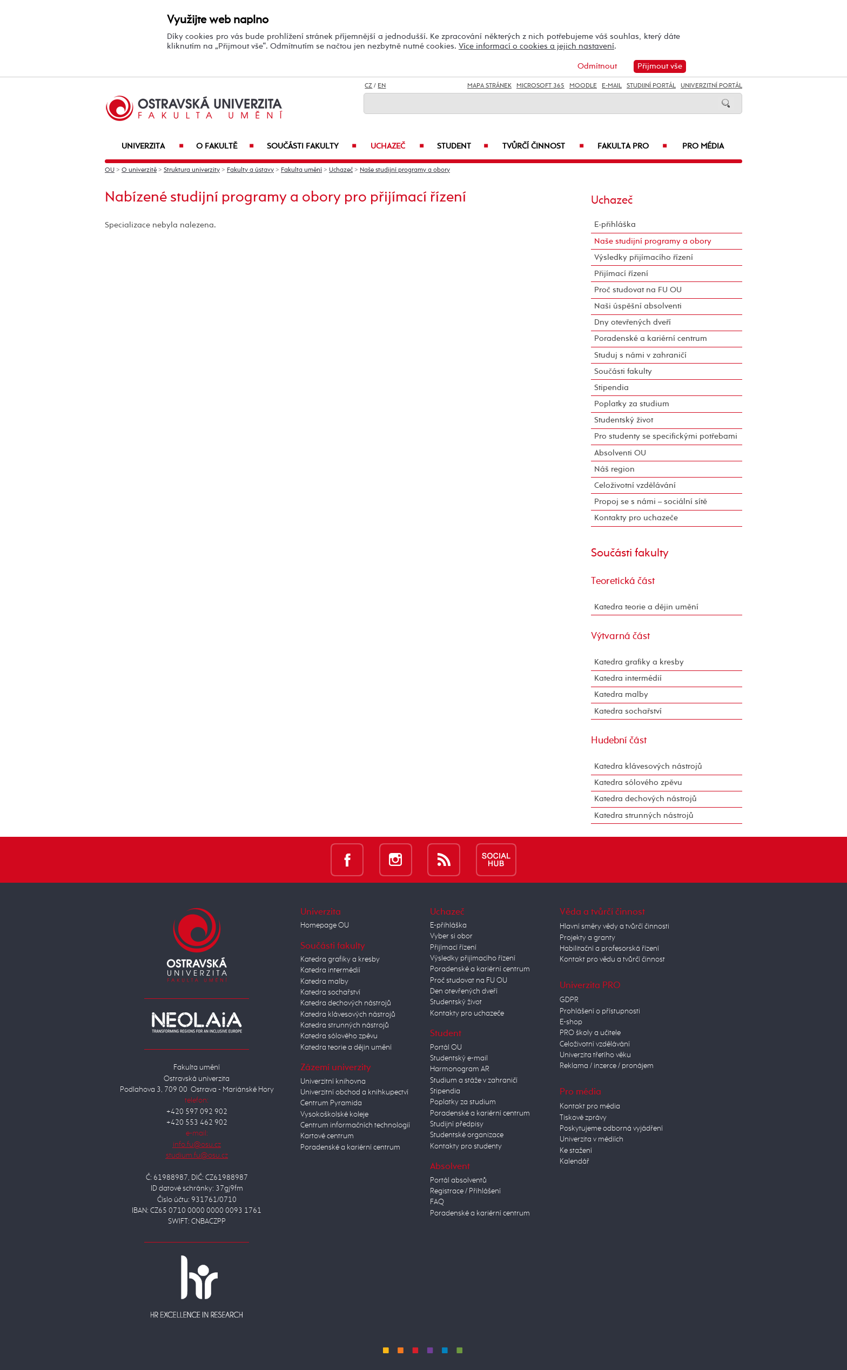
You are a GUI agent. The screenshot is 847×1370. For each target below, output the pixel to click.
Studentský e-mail (459, 1058)
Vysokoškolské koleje (334, 1114)
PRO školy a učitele (590, 1033)
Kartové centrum (327, 1136)
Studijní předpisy (456, 1124)
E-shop (571, 1022)
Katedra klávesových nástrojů (648, 766)
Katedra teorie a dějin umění (646, 607)
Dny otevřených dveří (632, 322)
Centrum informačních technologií (355, 1125)
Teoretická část (623, 581)
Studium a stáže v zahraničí (473, 1080)
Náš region (614, 469)
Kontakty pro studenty (466, 1146)
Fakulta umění (301, 170)
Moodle (583, 86)
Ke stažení (576, 1150)
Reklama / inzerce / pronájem (607, 1066)
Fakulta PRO (632, 146)
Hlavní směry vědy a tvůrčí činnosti (614, 926)
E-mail (612, 86)
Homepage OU (324, 925)
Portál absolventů (458, 1180)
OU (110, 170)
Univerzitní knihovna (333, 1081)
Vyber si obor (451, 936)
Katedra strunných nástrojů (644, 815)
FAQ (437, 1202)
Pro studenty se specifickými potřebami (665, 436)
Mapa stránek (489, 86)
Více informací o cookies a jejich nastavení (536, 46)
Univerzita (153, 146)
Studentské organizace (466, 1135)
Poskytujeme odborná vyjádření (611, 1128)
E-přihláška (615, 224)
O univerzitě (139, 170)
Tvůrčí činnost (543, 146)
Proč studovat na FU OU (638, 290)
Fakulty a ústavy (250, 170)
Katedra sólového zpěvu (638, 782)
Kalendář (574, 1161)
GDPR (569, 1000)
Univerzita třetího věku (595, 1055)
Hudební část (619, 741)
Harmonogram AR (459, 1069)
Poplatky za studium (631, 404)
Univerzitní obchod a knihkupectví (354, 1092)
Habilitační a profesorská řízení (609, 948)
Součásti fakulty (312, 146)
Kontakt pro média (590, 1106)
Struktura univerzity (192, 170)
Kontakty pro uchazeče (636, 518)
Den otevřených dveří (464, 991)
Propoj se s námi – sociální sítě (650, 502)
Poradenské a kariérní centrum (650, 338)
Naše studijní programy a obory (405, 170)
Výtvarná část (620, 636)
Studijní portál (651, 86)
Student (462, 146)
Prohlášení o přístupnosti (600, 1011)
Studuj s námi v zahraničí (640, 355)
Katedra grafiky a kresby (639, 662)
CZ (368, 86)
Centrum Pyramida (331, 1103)
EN (382, 86)
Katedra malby (621, 694)
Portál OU (446, 1047)
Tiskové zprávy (583, 1117)
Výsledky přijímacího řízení (643, 257)
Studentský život (623, 420)
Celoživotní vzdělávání (635, 485)
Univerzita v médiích (591, 1139)
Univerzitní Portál (711, 86)
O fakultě (225, 146)
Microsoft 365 (540, 86)
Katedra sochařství (628, 711)
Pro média (703, 146)
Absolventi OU (620, 453)
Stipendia (611, 388)
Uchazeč (397, 146)
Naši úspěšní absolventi (638, 306)
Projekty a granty (587, 938)
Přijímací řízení (621, 274)
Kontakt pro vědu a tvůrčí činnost (612, 959)
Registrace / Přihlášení (465, 1191)
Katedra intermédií (628, 678)
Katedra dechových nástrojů (645, 799)
